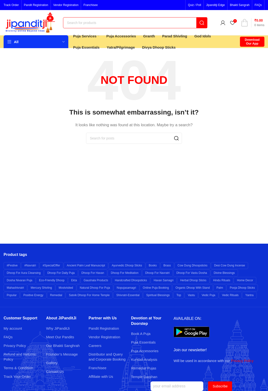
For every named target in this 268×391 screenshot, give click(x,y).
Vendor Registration (104, 337)
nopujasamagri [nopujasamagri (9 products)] (126, 287)
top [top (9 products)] (178, 295)
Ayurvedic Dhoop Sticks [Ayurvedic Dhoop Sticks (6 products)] (127, 265)
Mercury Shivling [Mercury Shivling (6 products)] (41, 287)
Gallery (52, 363)
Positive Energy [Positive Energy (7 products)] (33, 295)
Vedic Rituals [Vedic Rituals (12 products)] (230, 295)
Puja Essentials (143, 342)
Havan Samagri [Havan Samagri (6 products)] (164, 280)
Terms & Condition (18, 368)
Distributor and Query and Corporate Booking (107, 356)
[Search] (135, 22)
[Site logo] (31, 22)
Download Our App (252, 41)
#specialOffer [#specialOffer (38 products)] (51, 265)
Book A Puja (141, 334)
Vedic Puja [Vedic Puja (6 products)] (208, 295)
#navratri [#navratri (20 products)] (30, 265)
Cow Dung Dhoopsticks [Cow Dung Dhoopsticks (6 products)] (193, 265)
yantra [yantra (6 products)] (249, 295)
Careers (95, 346)
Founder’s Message (62, 354)
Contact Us (55, 371)
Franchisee (97, 368)
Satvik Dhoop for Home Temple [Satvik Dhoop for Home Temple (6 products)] (89, 295)
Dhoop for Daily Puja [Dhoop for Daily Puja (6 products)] (61, 273)
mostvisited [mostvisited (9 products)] (66, 287)
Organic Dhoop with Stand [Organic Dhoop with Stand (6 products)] (192, 287)
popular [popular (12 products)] (12, 295)
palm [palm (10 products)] (219, 287)
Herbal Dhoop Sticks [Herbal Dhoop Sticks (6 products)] (193, 280)
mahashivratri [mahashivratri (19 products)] (15, 287)
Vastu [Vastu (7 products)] (191, 295)
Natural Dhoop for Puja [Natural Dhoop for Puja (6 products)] (95, 287)
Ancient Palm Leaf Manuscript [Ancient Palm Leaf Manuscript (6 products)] (86, 265)
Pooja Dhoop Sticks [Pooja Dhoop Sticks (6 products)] (242, 287)
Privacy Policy (15, 346)
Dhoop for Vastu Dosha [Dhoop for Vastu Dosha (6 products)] (191, 273)
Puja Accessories (144, 351)
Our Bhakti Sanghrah (63, 346)
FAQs (8, 337)
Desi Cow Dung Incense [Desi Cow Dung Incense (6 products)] (229, 265)
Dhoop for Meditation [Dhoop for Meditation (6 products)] (124, 273)
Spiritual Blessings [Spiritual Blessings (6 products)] (158, 295)
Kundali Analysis (144, 359)
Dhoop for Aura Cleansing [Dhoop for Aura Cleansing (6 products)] (24, 273)
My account (13, 328)
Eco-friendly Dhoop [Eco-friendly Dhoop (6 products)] (51, 280)
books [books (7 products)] (153, 265)
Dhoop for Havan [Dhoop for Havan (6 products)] (93, 273)
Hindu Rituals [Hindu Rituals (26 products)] (221, 280)
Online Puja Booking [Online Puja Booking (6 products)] (156, 287)
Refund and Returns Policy (20, 356)
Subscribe (220, 386)
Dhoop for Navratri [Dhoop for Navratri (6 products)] (157, 273)
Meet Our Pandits (60, 337)
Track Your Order (17, 376)
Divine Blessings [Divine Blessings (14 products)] (224, 273)
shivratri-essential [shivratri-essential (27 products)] (128, 295)
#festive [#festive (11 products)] (12, 265)
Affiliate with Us (101, 376)
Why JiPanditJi (58, 328)
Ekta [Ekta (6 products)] (74, 280)
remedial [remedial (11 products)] (56, 295)
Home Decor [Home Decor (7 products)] (245, 280)
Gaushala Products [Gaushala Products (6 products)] (96, 280)
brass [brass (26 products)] (167, 265)
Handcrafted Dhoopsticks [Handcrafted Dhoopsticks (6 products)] (131, 280)
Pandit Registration (104, 328)
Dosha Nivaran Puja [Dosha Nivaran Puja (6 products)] (19, 280)
